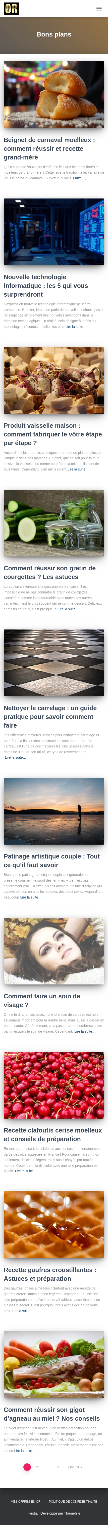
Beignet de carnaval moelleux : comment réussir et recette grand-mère (49, 148)
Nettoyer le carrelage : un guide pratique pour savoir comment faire (50, 716)
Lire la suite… (76, 327)
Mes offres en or (25, 1501)
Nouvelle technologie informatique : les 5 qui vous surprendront (46, 286)
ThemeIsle (72, 1513)
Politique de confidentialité (73, 1501)
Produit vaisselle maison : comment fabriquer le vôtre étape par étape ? (53, 434)
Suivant (73, 1467)
